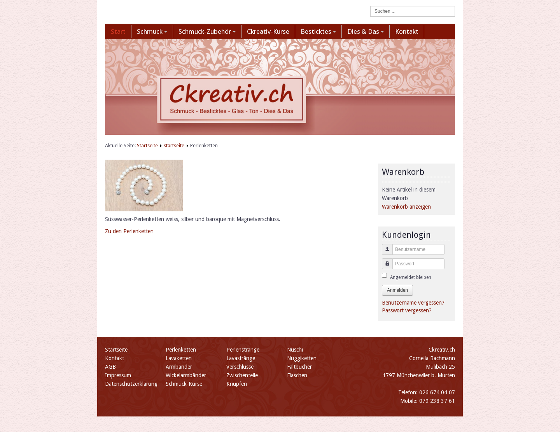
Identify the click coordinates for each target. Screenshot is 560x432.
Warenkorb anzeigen (406, 207)
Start (118, 31)
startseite (174, 145)
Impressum (118, 375)
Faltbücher (299, 367)
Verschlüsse (240, 367)
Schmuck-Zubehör (207, 31)
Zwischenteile (242, 375)
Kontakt (406, 31)
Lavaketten (179, 358)
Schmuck (152, 31)
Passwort (384, 267)
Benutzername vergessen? (413, 303)
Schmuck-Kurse (184, 384)
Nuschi (295, 350)
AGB (110, 367)
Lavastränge (240, 358)
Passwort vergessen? (407, 310)
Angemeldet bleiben (410, 277)
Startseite (147, 145)
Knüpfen (236, 384)
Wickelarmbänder (186, 375)
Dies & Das (365, 31)
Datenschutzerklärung (131, 384)
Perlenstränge (242, 350)
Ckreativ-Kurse (268, 31)
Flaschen (297, 375)
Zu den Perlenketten (129, 231)
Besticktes (318, 31)
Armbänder (179, 367)
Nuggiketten (302, 358)
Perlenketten (181, 350)
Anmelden (397, 290)
